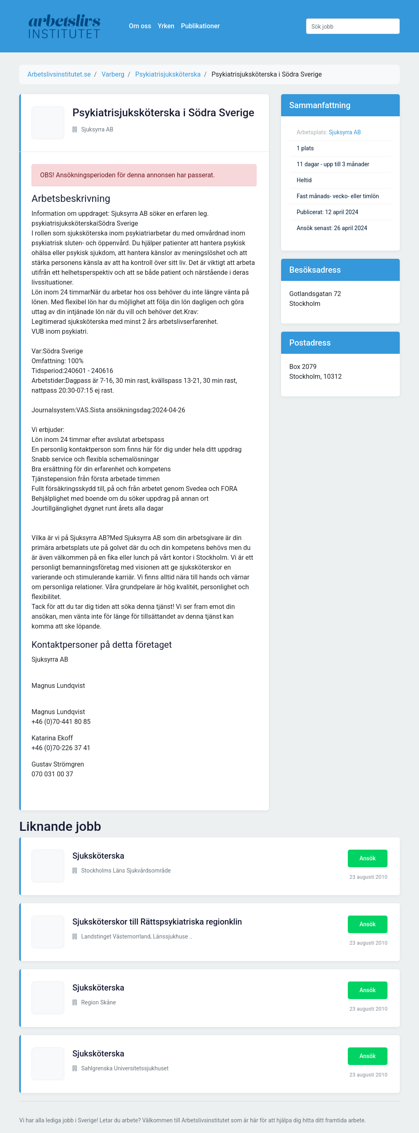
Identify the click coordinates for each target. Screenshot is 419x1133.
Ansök (368, 858)
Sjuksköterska (98, 856)
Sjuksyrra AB (345, 132)
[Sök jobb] (353, 26)
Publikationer (200, 26)
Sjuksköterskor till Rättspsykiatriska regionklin (157, 922)
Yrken (166, 26)
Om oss (140, 26)
